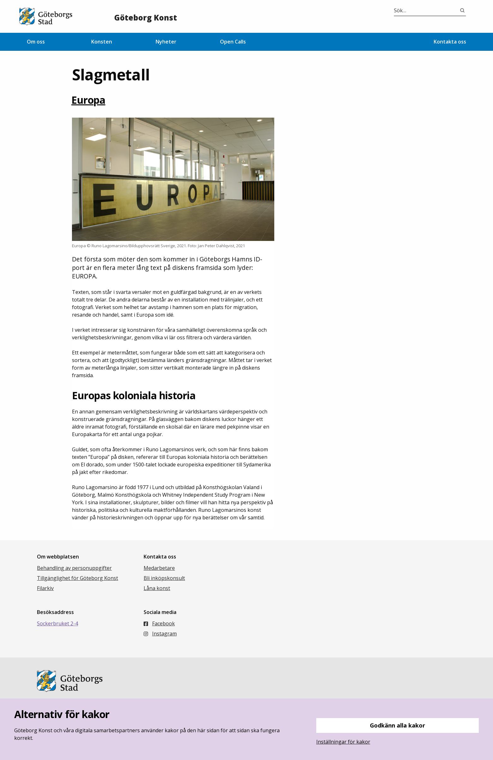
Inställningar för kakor (343, 741)
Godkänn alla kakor (397, 725)
